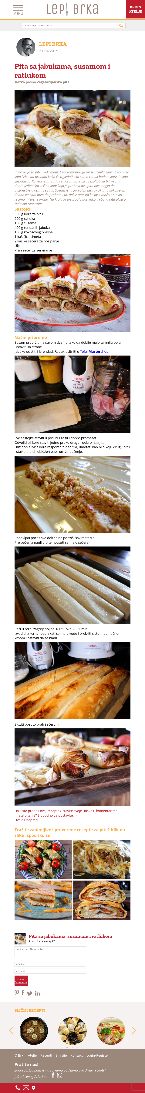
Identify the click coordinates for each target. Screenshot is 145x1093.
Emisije (61, 1055)
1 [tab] (67, 1048)
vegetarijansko (49, 82)
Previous (11, 1031)
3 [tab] (78, 1048)
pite (66, 82)
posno (31, 82)
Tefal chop (94, 351)
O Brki (19, 1055)
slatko (20, 82)
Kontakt (76, 1055)
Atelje (32, 1055)
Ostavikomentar (21, 980)
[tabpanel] (34, 1031)
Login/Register (97, 1055)
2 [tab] (72, 1048)
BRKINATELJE (135, 9)
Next (134, 1031)
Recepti (46, 1055)
